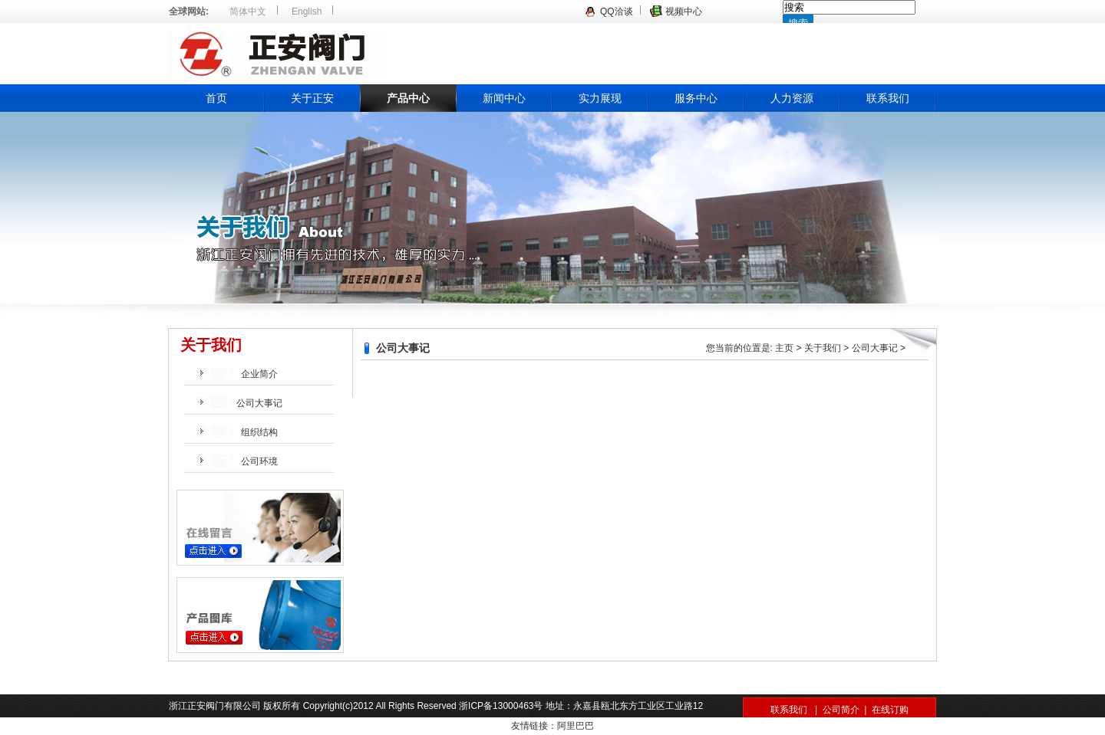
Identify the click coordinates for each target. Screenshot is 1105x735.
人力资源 (791, 98)
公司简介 (841, 709)
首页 (216, 98)
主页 (784, 348)
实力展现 (600, 98)
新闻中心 (504, 98)
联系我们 (887, 98)
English (307, 11)
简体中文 (247, 11)
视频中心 (683, 11)
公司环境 (259, 461)
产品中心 (408, 98)
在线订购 (890, 709)
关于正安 (312, 98)
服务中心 (696, 98)
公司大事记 (259, 403)
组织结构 (259, 432)
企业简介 (259, 374)
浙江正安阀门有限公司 (410, 53)
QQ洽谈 (616, 11)
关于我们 (822, 348)
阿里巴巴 (575, 725)
